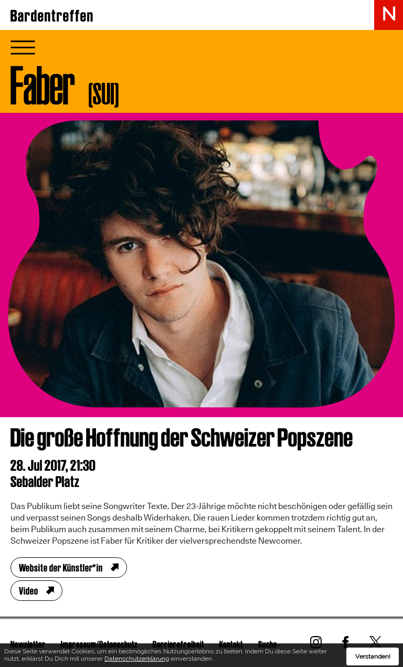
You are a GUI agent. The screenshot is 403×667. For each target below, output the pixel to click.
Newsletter (28, 644)
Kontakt (231, 644)
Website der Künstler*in (61, 568)
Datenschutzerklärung (136, 660)
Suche (267, 644)
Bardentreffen (52, 15)
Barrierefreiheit (178, 644)
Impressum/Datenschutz (99, 644)
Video (28, 591)
